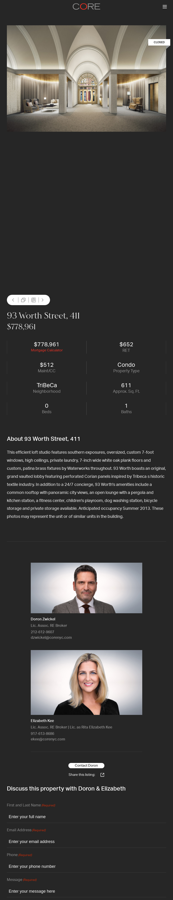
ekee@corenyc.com (48, 739)
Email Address (26, 830)
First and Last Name (31, 805)
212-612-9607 (42, 632)
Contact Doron (86, 765)
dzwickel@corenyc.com (51, 637)
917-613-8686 (42, 734)
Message (21, 880)
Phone (19, 855)
